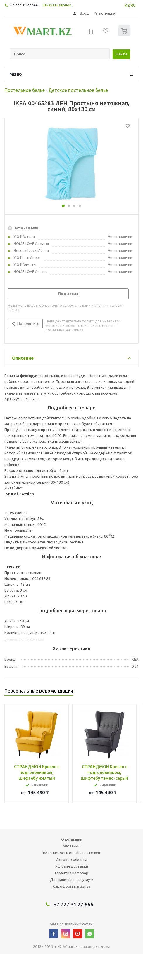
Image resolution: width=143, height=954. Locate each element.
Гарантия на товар (71, 873)
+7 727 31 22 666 (24, 5)
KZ (127, 5)
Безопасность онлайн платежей (71, 853)
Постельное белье (24, 90)
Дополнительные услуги (71, 880)
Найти (121, 54)
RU (133, 5)
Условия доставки (71, 866)
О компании (71, 839)
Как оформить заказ (71, 886)
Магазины (71, 846)
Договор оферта (71, 859)
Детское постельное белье (78, 90)
